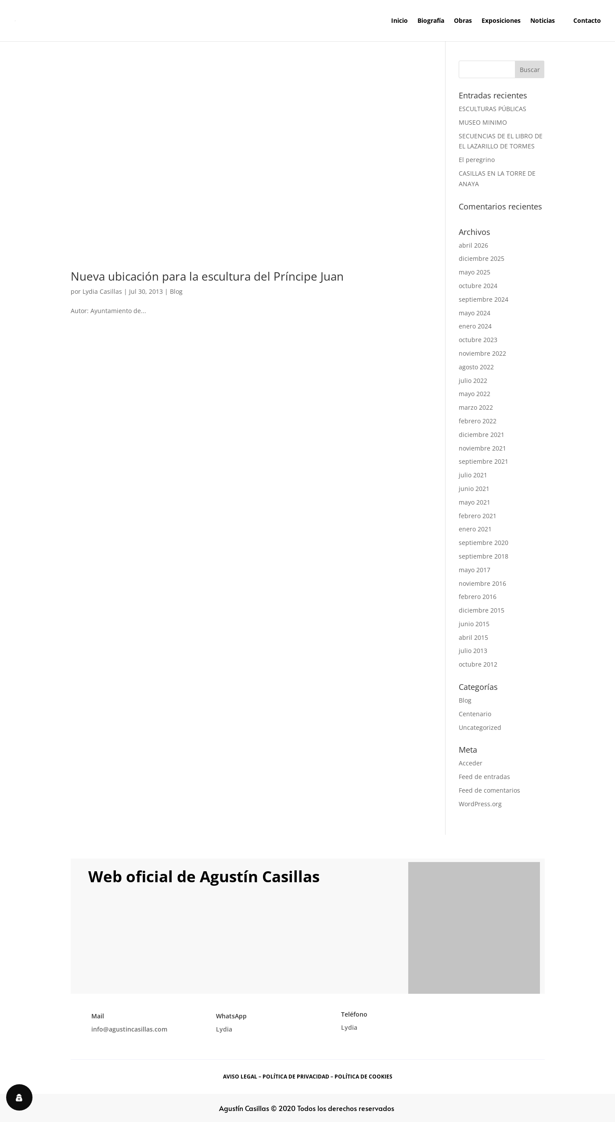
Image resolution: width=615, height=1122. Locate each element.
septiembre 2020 (483, 542)
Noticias (542, 21)
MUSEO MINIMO (483, 122)
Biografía (430, 21)
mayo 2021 (474, 502)
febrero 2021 (477, 516)
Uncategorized (480, 727)
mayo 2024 (474, 313)
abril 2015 (473, 637)
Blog (176, 291)
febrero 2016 (477, 596)
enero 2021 (475, 529)
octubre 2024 (478, 285)
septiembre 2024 (483, 299)
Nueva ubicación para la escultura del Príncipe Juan (207, 276)
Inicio (399, 21)
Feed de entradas (484, 776)
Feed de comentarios (489, 790)
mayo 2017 (474, 570)
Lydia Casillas (102, 291)
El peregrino (477, 159)
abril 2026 (473, 245)
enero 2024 (475, 326)
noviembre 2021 (482, 448)
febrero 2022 (477, 421)
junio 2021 (474, 488)
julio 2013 (473, 650)
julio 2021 (473, 475)
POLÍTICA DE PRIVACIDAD (296, 1076)
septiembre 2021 (483, 461)
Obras (463, 21)
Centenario (475, 714)
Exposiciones (501, 21)
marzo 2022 (476, 407)
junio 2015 (474, 624)
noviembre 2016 (482, 583)
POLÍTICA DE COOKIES (363, 1076)
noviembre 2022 (482, 353)
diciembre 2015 (481, 610)
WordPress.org (480, 804)
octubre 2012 (478, 664)
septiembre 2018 (483, 556)
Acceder (470, 763)
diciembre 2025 (481, 258)
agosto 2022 (476, 367)
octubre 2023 (478, 340)
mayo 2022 (474, 394)
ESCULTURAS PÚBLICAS (492, 109)
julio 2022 (473, 380)
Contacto (587, 21)
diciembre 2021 (481, 434)
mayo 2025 (474, 272)
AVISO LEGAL (240, 1076)
